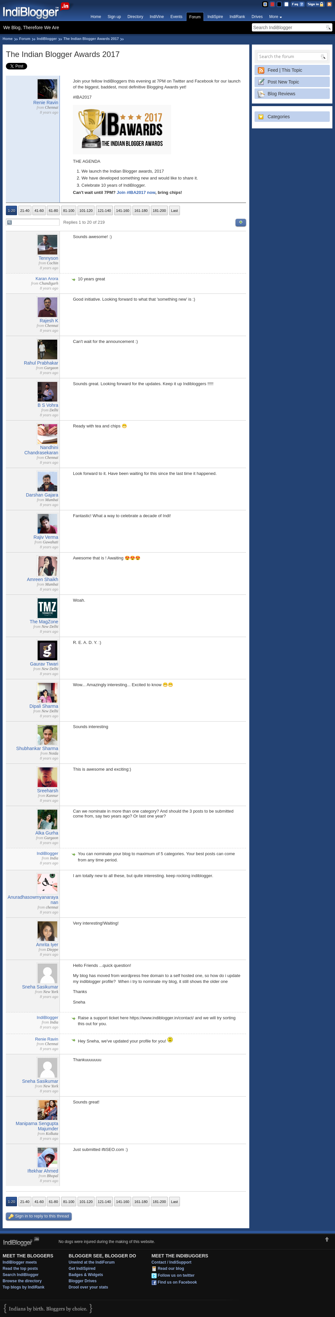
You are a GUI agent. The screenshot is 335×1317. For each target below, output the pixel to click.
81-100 (68, 211)
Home (96, 16)
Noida (53, 753)
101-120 (86, 211)
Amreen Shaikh (42, 579)
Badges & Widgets (86, 1274)
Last (174, 211)
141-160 (122, 211)
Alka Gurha (46, 833)
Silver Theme (279, 4)
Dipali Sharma (43, 706)
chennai (52, 907)
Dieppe (52, 949)
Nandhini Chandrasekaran (41, 450)
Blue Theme (265, 4)
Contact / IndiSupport (171, 1262)
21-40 (24, 211)
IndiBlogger (47, 39)
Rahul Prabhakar (41, 363)
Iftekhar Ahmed (42, 1171)
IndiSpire (215, 16)
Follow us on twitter (176, 1275)
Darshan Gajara (42, 495)
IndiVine (157, 16)
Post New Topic (283, 82)
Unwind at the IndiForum (92, 1262)
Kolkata (52, 1133)
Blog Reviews (281, 93)
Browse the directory (22, 1281)
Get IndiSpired (82, 1268)
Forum (195, 17)
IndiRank (237, 16)
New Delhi (50, 626)
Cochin (52, 263)
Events (176, 16)
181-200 (159, 211)
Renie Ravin (45, 102)
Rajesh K (49, 320)
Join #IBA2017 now (136, 192)
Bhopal (52, 1176)
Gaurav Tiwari (44, 664)
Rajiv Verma (46, 537)
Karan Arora (47, 278)
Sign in (315, 4)
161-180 (141, 211)
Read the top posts (20, 1268)
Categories (279, 116)
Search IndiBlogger (21, 1274)
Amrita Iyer (47, 944)
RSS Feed (329, 4)
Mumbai (51, 500)
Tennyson (48, 258)
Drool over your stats (88, 1287)
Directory (135, 16)
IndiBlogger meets (20, 1262)
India (54, 858)
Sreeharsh (47, 790)
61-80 (53, 211)
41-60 (39, 211)
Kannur (52, 795)
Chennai (51, 107)
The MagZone (44, 621)
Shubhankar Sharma (37, 748)
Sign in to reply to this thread (39, 1216)
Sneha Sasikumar (40, 986)
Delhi (53, 410)
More (273, 16)
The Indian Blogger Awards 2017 (91, 39)
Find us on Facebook (177, 1282)
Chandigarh (48, 283)
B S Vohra (48, 405)
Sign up (114, 16)
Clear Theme (286, 4)
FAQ (298, 4)
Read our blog (171, 1269)
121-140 (104, 211)
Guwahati (50, 542)
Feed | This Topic (285, 70)
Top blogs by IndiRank (23, 1287)
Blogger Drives (83, 1281)
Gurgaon (51, 368)
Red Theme (272, 4)
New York (50, 991)
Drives (257, 16)
